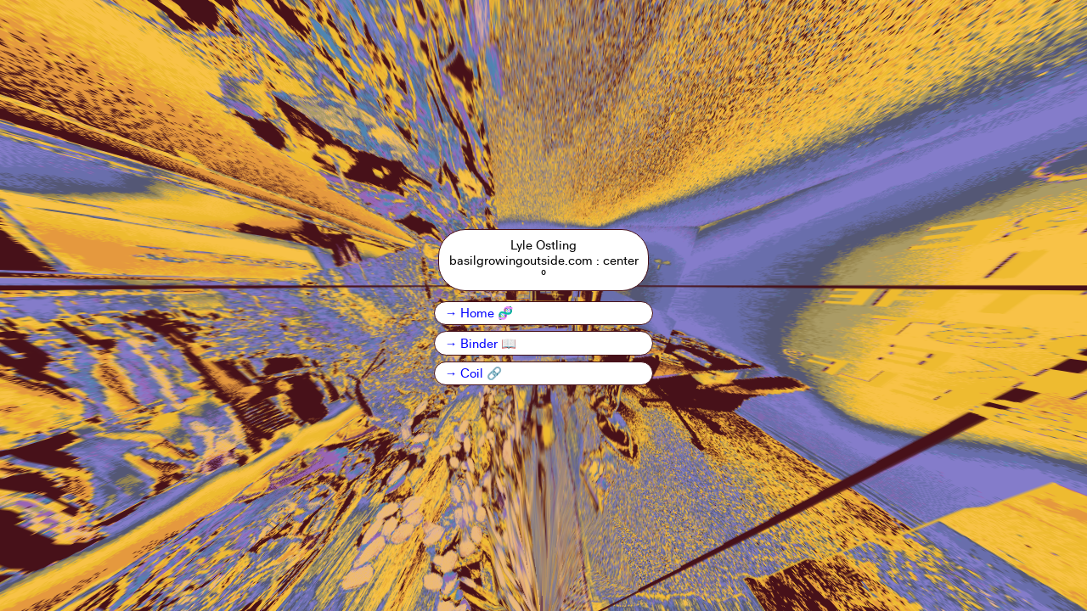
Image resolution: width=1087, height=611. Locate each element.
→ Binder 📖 (481, 342)
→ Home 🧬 (479, 312)
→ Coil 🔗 (474, 372)
